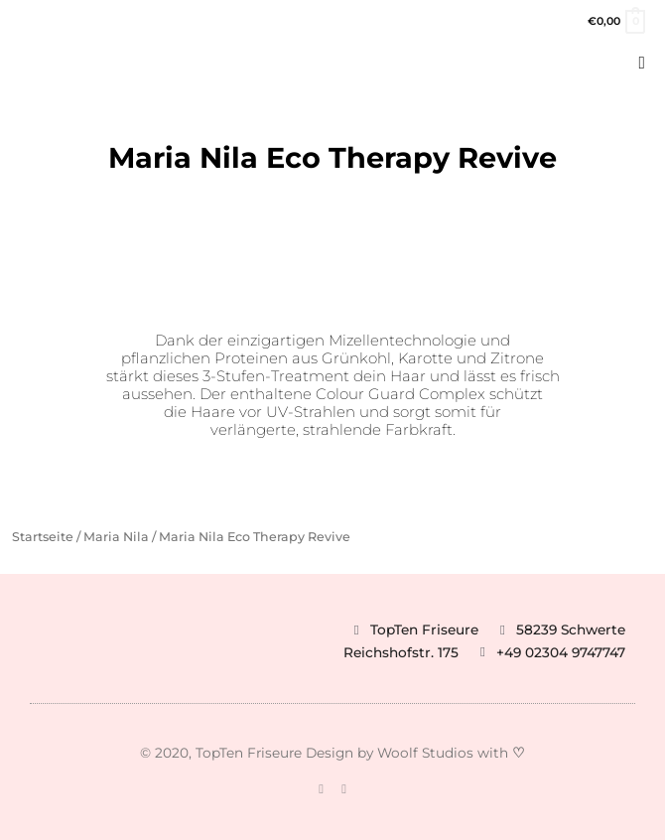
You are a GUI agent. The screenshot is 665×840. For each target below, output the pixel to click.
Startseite (42, 536)
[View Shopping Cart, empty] (615, 21)
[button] (642, 63)
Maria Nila (116, 536)
